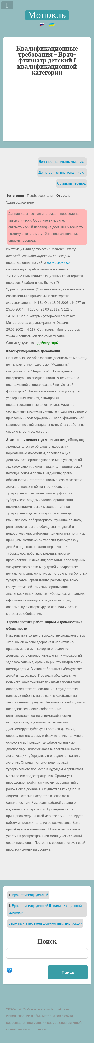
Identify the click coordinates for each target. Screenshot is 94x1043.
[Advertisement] (47, 110)
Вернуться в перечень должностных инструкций (45, 923)
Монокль (47, 15)
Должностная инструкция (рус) (62, 172)
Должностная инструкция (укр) (62, 161)
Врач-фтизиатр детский (30, 895)
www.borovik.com (59, 262)
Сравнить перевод (71, 183)
